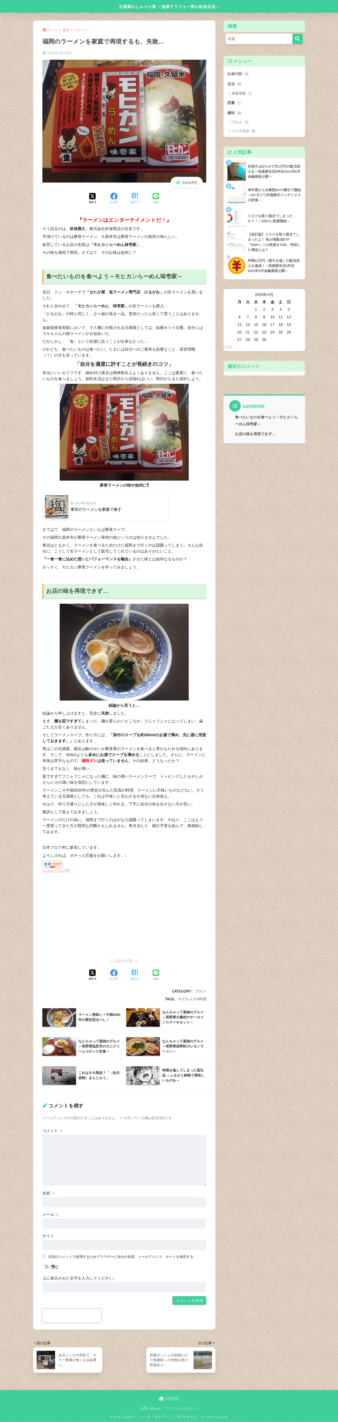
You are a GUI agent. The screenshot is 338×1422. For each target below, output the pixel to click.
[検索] (297, 39)
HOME (169, 1399)
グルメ (200, 991)
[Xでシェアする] (93, 198)
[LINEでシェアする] (156, 198)
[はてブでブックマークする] (135, 198)
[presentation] (71, 1316)
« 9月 (228, 348)
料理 (202, 999)
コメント (52, 1131)
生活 (235, 84)
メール (50, 1215)
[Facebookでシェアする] (114, 198)
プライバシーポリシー (182, 1408)
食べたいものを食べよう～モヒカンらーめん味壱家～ (266, 421)
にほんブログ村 (56, 871)
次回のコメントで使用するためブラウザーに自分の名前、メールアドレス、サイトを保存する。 (122, 1257)
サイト (48, 1236)
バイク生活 (244, 131)
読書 (235, 103)
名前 (48, 1193)
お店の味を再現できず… (255, 434)
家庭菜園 (242, 94)
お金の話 (238, 74)
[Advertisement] (81, 915)
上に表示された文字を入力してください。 (79, 1278)
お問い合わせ (150, 1408)
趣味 (235, 113)
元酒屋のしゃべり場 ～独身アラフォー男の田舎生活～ (169, 6)
